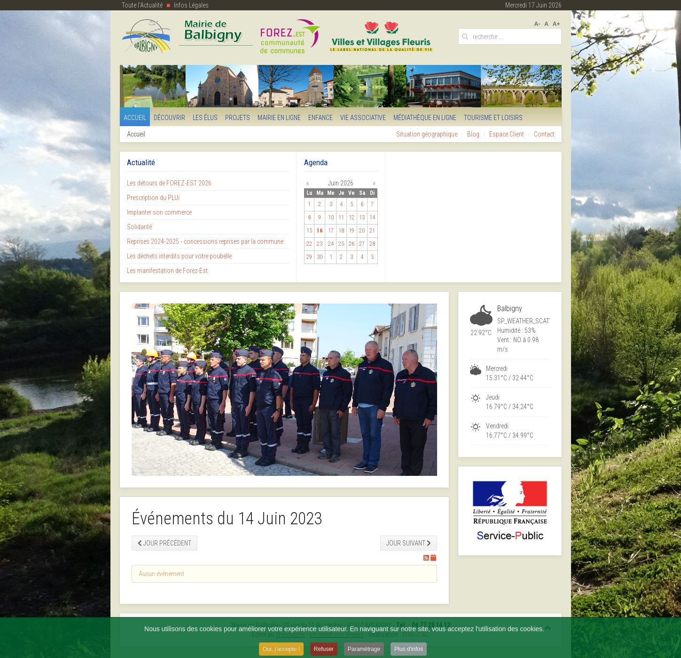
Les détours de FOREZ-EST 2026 (169, 183)
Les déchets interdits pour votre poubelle (179, 256)
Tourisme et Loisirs (493, 117)
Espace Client (506, 134)
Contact (544, 134)
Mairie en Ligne (279, 117)
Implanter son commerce (159, 212)
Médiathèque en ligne (424, 117)
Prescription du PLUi (153, 197)
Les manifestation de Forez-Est (167, 270)
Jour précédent (164, 543)
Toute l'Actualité (142, 5)
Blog (473, 134)
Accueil (135, 117)
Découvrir (169, 117)
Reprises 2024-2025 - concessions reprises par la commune (205, 241)
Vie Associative (363, 117)
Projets (237, 117)
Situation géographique (426, 134)
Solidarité (139, 227)
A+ (556, 24)
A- (537, 24)
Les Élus (205, 117)
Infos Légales (191, 5)
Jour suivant (408, 543)
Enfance (320, 117)
